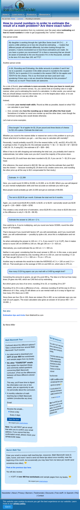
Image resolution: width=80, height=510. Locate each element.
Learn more (18, 15)
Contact (40, 496)
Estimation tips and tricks (14, 315)
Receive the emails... (20, 408)
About (14, 493)
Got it (7, 507)
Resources (44, 15)
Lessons (20, 19)
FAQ (77, 493)
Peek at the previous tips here (39, 467)
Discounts (49, 493)
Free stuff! (59, 493)
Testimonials (39, 493)
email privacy (20, 423)
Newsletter (6, 493)
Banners (29, 493)
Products (31, 15)
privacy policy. (19, 504)
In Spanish (69, 493)
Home (6, 15)
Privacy (21, 493)
